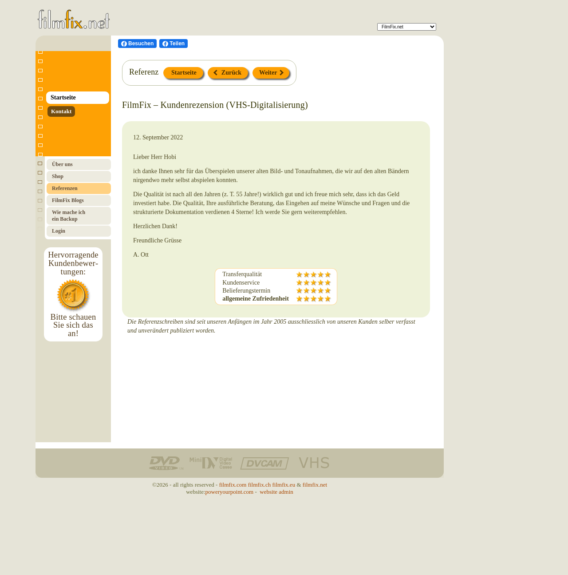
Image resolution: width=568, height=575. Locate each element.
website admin (276, 491)
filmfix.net (315, 484)
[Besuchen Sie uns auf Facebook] (137, 43)
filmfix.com (233, 484)
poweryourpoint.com (229, 491)
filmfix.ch (259, 484)
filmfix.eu (284, 484)
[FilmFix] (406, 27)
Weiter (271, 72)
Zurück (227, 72)
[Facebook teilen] (173, 43)
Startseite (183, 72)
